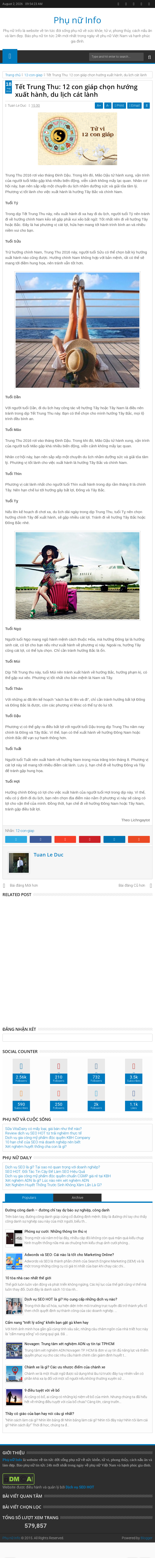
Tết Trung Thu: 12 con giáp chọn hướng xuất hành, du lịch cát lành (76, 90)
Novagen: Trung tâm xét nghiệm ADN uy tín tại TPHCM (69, 1344)
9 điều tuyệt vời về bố (42, 1390)
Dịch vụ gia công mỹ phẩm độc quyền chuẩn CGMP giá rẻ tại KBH (58, 1176)
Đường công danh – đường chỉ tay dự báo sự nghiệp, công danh (57, 1210)
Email (134, 105)
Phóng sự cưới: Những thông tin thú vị (56, 1231)
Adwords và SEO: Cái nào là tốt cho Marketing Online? (69, 1255)
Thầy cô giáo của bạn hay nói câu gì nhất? (39, 1413)
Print (119, 105)
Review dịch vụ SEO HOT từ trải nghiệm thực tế (43, 1133)
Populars (29, 1198)
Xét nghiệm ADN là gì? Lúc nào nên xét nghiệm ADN (47, 1180)
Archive (77, 1198)
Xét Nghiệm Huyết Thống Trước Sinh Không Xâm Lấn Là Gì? (53, 1185)
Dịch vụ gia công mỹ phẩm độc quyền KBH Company (47, 1137)
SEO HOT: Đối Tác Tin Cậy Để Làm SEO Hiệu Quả (45, 1171)
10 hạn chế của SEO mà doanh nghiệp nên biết (42, 1142)
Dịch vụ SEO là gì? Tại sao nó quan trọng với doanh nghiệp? (52, 1167)
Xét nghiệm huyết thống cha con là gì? (36, 1146)
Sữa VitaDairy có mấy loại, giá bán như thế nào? (43, 1129)
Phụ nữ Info (77, 20)
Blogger (147, 1538)
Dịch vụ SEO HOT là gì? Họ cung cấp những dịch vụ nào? (71, 1299)
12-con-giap (25, 831)
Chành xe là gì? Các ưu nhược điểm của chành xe (65, 1367)
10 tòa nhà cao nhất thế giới (28, 1278)
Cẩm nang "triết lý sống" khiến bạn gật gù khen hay (46, 1322)
